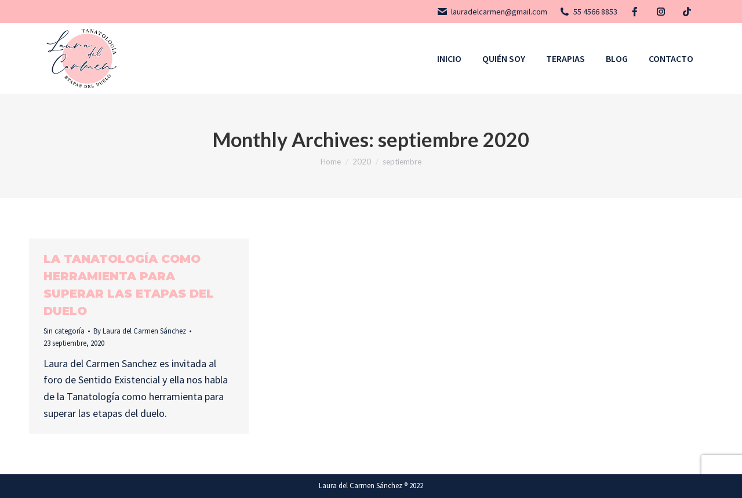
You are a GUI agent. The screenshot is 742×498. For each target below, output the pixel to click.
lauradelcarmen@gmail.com (492, 11)
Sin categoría (64, 331)
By (139, 331)
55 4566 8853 (588, 11)
